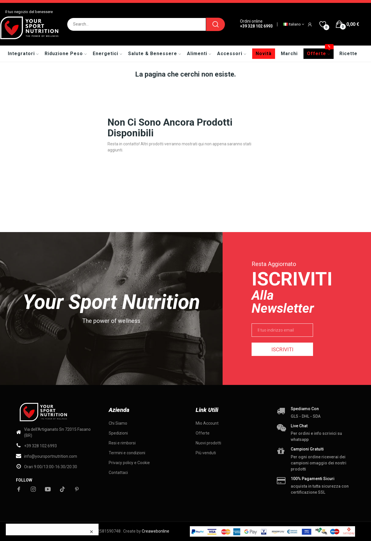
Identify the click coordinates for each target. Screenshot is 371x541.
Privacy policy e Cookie (129, 462)
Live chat (299, 426)
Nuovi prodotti (208, 443)
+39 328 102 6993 (256, 26)
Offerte (203, 433)
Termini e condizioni (127, 452)
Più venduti (206, 452)
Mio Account (207, 423)
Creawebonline (155, 531)
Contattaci (118, 472)
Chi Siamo (118, 423)
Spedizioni (118, 433)
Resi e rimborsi (122, 443)
